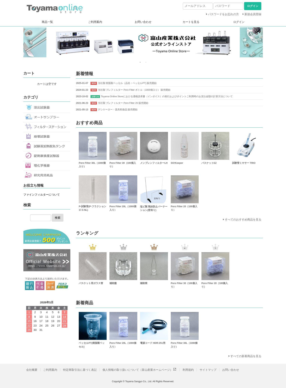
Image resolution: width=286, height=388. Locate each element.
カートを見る (191, 21)
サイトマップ (208, 369)
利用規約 (188, 369)
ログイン (238, 21)
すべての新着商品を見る (245, 356)
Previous (20, 43)
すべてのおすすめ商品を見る (243, 219)
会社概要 (31, 369)
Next (265, 43)
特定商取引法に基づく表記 (80, 369)
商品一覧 (47, 21)
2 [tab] (146, 62)
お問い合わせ (143, 21)
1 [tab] (140, 62)
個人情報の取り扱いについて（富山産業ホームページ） (140, 369)
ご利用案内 (95, 21)
